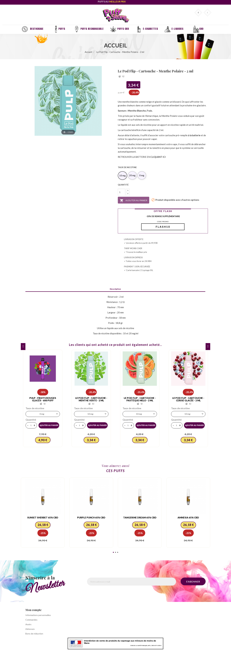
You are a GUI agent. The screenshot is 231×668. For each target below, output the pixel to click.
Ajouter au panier (133, 200)
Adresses (30, 629)
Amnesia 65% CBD (188, 517)
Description (115, 289)
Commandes (31, 619)
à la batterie (194, 135)
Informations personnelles (38, 615)
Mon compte (33, 610)
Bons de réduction (34, 633)
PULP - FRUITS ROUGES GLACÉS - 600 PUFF (42, 399)
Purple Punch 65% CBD (91, 517)
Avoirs (28, 624)
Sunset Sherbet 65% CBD (42, 517)
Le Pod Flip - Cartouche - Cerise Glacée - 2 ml (188, 399)
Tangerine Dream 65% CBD (139, 517)
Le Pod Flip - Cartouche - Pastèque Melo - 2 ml (140, 399)
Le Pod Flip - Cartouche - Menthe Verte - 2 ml (91, 399)
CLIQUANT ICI (158, 157)
